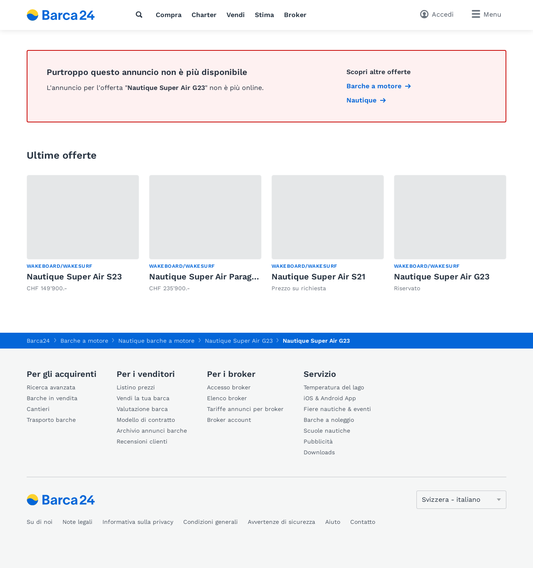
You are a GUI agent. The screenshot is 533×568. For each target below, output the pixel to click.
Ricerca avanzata (51, 387)
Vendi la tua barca (143, 398)
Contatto (362, 521)
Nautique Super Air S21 (318, 277)
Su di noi (39, 521)
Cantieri (38, 409)
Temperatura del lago (334, 387)
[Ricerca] (141, 14)
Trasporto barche (51, 419)
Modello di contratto (146, 419)
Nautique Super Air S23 (74, 277)
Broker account (229, 419)
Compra (169, 15)
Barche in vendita (52, 398)
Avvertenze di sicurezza (281, 521)
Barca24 (38, 340)
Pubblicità (318, 441)
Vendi (236, 15)
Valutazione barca (142, 409)
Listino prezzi (136, 387)
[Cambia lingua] (461, 500)
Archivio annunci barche (152, 430)
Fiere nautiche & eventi (337, 409)
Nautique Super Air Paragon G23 (214, 277)
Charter (204, 15)
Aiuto (332, 521)
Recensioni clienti (142, 441)
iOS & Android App (330, 398)
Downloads (319, 452)
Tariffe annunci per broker (245, 409)
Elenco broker (227, 398)
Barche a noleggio (329, 419)
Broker (295, 15)
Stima (264, 15)
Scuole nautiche (327, 430)
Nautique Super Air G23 (442, 277)
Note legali (77, 521)
